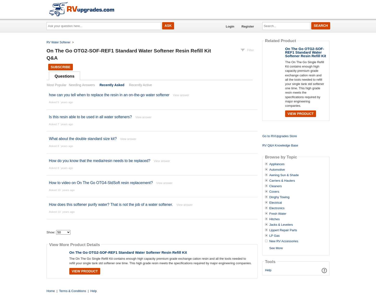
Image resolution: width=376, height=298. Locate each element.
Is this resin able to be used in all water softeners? (90, 117)
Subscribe (60, 67)
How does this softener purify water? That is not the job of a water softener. (111, 204)
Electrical (275, 202)
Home (51, 291)
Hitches (274, 219)
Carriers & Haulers (282, 180)
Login (230, 26)
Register (247, 26)
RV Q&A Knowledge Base (280, 145)
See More (276, 248)
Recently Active (140, 85)
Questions (65, 76)
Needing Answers (82, 85)
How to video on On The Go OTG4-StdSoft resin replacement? (101, 183)
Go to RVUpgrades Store (279, 136)
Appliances (277, 164)
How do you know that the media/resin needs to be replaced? (99, 161)
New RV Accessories (283, 241)
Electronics (277, 208)
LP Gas (274, 235)
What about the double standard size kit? (83, 139)
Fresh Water (277, 213)
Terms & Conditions (72, 291)
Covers (274, 191)
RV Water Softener (58, 42)
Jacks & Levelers (281, 224)
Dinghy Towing (279, 197)
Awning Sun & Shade (284, 175)
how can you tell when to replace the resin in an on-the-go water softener (109, 95)
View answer (181, 95)
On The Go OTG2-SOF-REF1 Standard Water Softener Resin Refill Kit (128, 252)
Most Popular (56, 85)
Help (268, 270)
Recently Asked (112, 85)
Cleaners (275, 186)
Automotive (277, 169)
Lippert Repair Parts (283, 230)
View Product (85, 271)
